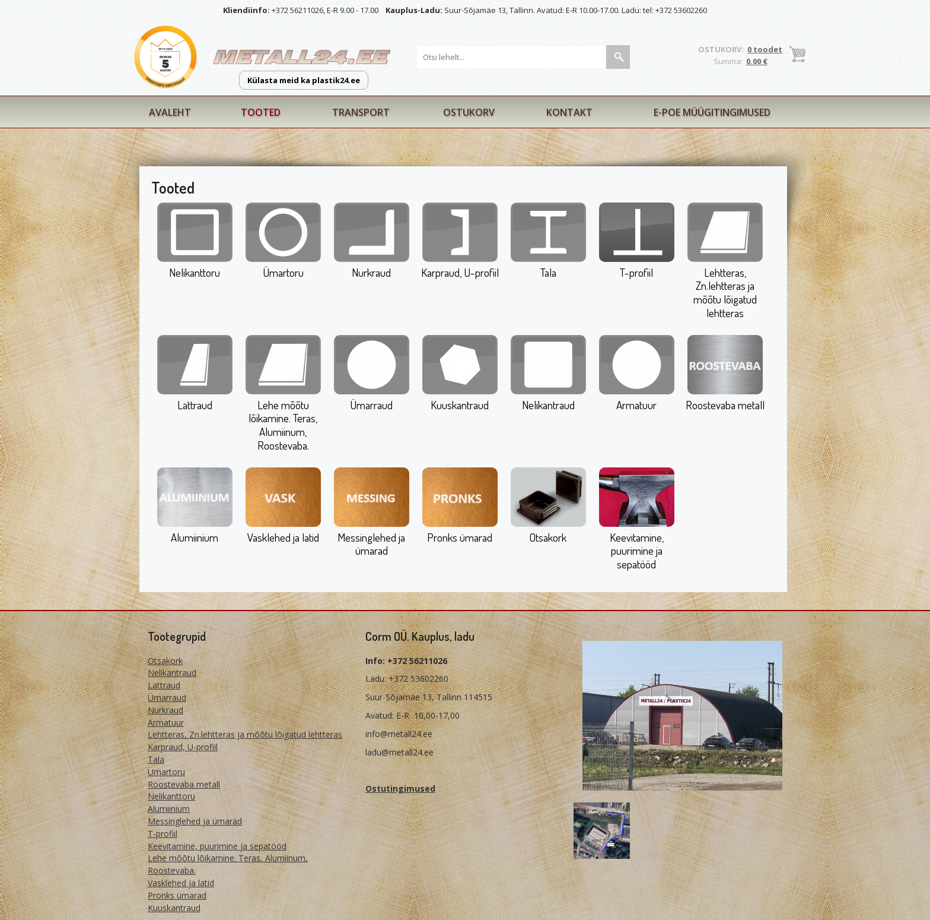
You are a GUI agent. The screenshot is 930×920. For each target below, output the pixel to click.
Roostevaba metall (725, 404)
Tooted (261, 112)
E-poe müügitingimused (712, 112)
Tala (548, 272)
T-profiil (636, 272)
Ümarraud (371, 404)
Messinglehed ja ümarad (371, 544)
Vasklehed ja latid (283, 537)
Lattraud (194, 404)
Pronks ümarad (459, 537)
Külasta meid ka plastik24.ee (303, 80)
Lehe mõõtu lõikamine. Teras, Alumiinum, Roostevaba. (283, 425)
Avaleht (170, 112)
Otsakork (548, 537)
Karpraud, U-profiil (460, 272)
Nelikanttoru (194, 272)
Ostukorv (469, 112)
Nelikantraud (548, 404)
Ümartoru (283, 272)
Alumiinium (194, 537)
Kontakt (569, 112)
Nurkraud (371, 272)
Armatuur (636, 404)
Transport (361, 112)
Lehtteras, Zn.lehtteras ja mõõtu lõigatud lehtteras (725, 292)
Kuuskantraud (460, 404)
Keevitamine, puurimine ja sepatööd (637, 551)
